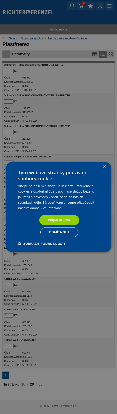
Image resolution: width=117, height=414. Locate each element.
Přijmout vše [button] (59, 220)
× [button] (104, 167)
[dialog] (58, 207)
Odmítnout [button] (59, 232)
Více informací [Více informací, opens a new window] (51, 208)
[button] (41, 244)
